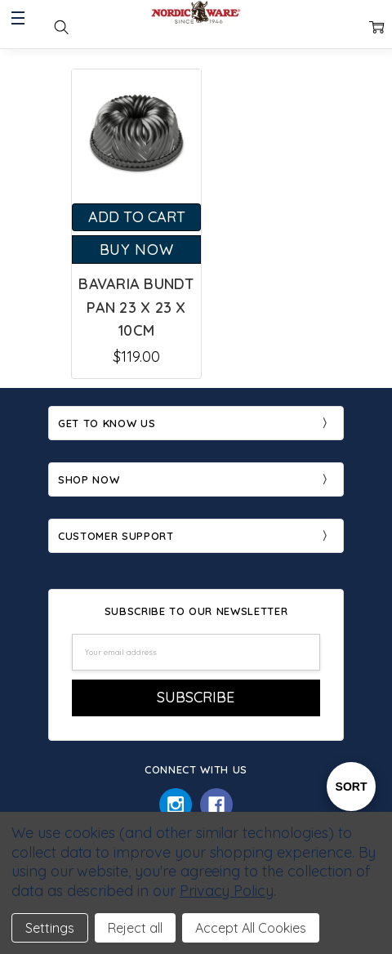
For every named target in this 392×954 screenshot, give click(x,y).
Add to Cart (136, 216)
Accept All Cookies (250, 928)
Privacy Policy (227, 890)
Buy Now (137, 249)
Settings (49, 928)
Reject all (135, 928)
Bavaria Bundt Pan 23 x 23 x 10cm (136, 307)
